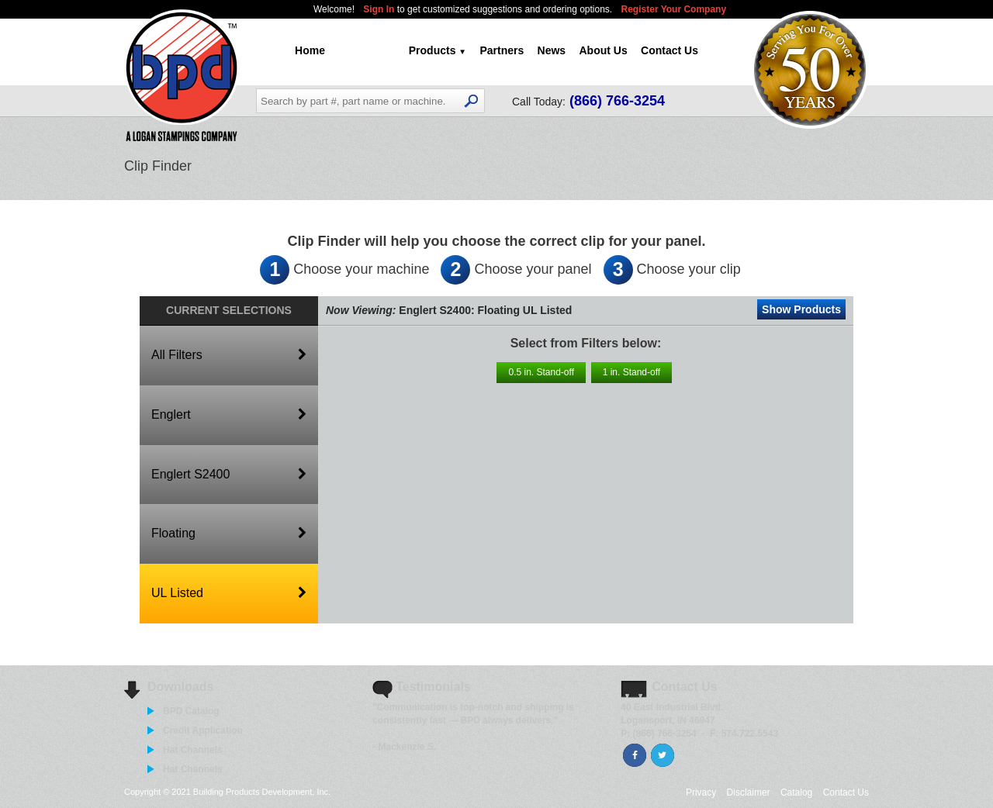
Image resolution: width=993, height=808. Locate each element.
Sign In (379, 9)
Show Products (801, 309)
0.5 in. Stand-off (541, 372)
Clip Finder (366, 50)
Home (310, 50)
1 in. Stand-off (632, 372)
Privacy (701, 792)
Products (437, 50)
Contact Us (669, 50)
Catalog (796, 792)
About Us (603, 50)
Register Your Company (674, 9)
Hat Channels (193, 749)
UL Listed (228, 592)
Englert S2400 (228, 474)
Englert (228, 414)
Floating (228, 533)
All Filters (228, 354)
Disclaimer (748, 792)
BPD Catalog (191, 711)
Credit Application (203, 730)
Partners (501, 50)
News (552, 50)
